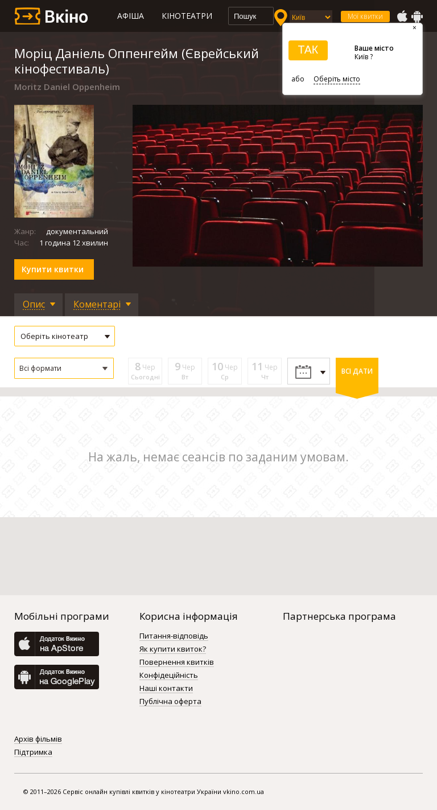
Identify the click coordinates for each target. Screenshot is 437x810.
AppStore (401, 16)
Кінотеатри (187, 15)
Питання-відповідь (173, 636)
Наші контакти (166, 688)
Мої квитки (365, 16)
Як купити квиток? (172, 649)
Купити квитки (53, 269)
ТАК (308, 49)
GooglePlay (417, 16)
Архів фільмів (38, 739)
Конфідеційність (168, 675)
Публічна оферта (170, 701)
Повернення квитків (176, 662)
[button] (64, 368)
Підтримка (33, 752)
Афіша (130, 15)
